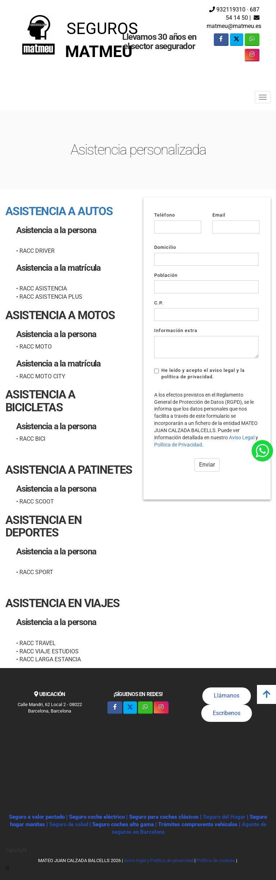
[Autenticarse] (7, 867)
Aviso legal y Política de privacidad (158, 860)
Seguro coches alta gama (123, 824)
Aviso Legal (241, 437)
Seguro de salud (69, 824)
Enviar (207, 464)
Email (218, 215)
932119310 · (228, 9)
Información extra (175, 330)
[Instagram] (252, 55)
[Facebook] (221, 39)
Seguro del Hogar (224, 817)
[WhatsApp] (252, 39)
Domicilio (165, 247)
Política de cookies (216, 860)
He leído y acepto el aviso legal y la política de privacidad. (199, 373)
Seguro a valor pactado (37, 817)
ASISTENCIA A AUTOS (58, 211)
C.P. (159, 303)
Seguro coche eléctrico (97, 817)
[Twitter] (236, 39)
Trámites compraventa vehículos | (200, 824)
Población (166, 275)
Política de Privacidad (178, 445)
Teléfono (164, 215)
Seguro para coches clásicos (164, 817)
